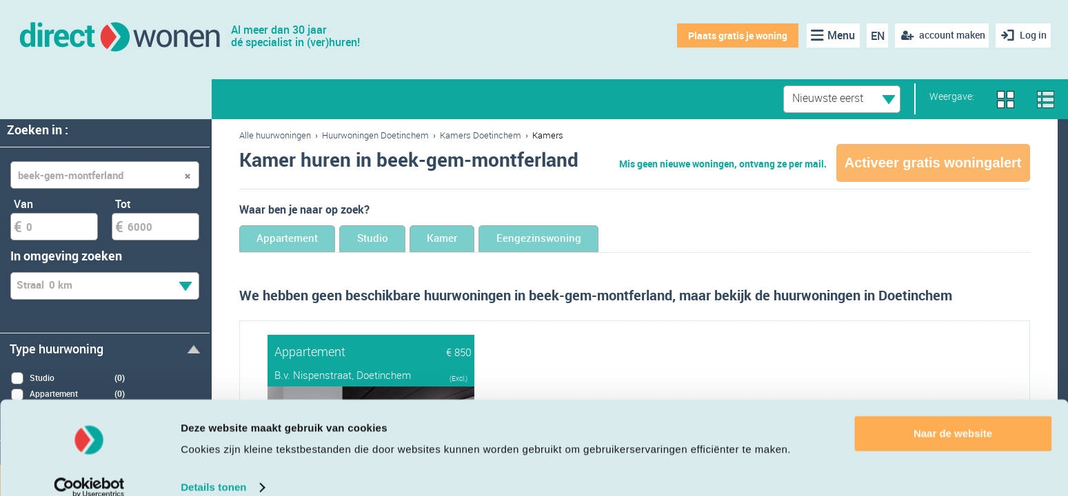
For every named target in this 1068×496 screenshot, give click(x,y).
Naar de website (953, 415)
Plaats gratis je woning (734, 35)
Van (23, 203)
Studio (405, 239)
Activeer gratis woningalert (933, 162)
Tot (123, 203)
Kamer (493, 239)
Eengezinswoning (612, 239)
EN (873, 35)
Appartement (299, 239)
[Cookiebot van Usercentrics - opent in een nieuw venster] (89, 469)
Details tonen (213, 469)
